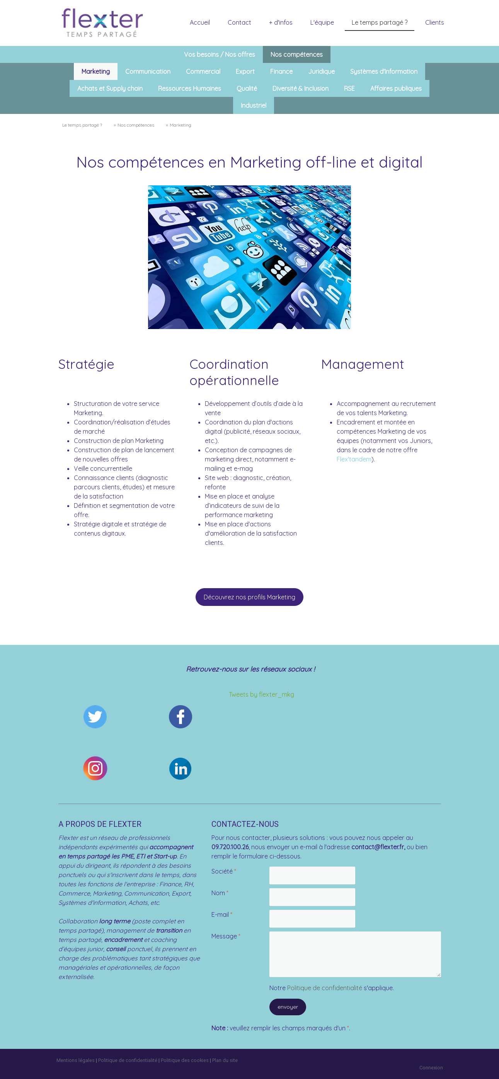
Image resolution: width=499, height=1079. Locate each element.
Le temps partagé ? (379, 22)
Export (245, 71)
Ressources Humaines (189, 88)
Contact (239, 22)
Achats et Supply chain (110, 88)
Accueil (200, 22)
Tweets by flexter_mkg (261, 694)
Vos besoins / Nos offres (219, 54)
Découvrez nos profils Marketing (249, 597)
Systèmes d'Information (383, 71)
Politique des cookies (185, 1060)
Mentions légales (75, 1060)
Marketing (96, 71)
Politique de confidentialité (324, 988)
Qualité (247, 88)
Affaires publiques (396, 88)
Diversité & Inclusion (300, 88)
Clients (434, 22)
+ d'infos (281, 22)
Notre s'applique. (331, 988)
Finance (281, 71)
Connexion (431, 1068)
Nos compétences (297, 54)
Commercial (203, 71)
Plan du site (225, 1060)
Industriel (253, 105)
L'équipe (322, 22)
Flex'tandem (354, 459)
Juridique (321, 71)
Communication (147, 71)
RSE (349, 88)
